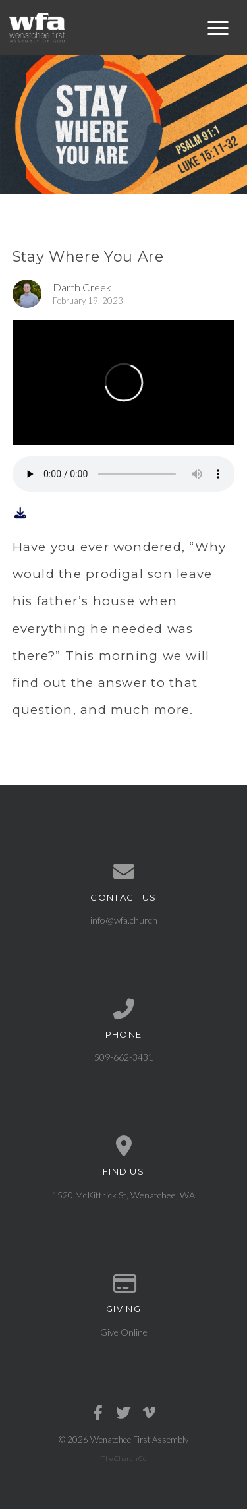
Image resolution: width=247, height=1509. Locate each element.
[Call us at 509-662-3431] (124, 1009)
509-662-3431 (123, 1057)
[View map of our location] (124, 1146)
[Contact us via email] (124, 872)
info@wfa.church (123, 920)
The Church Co (123, 1458)
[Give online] (124, 1284)
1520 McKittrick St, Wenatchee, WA (123, 1194)
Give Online (124, 1332)
